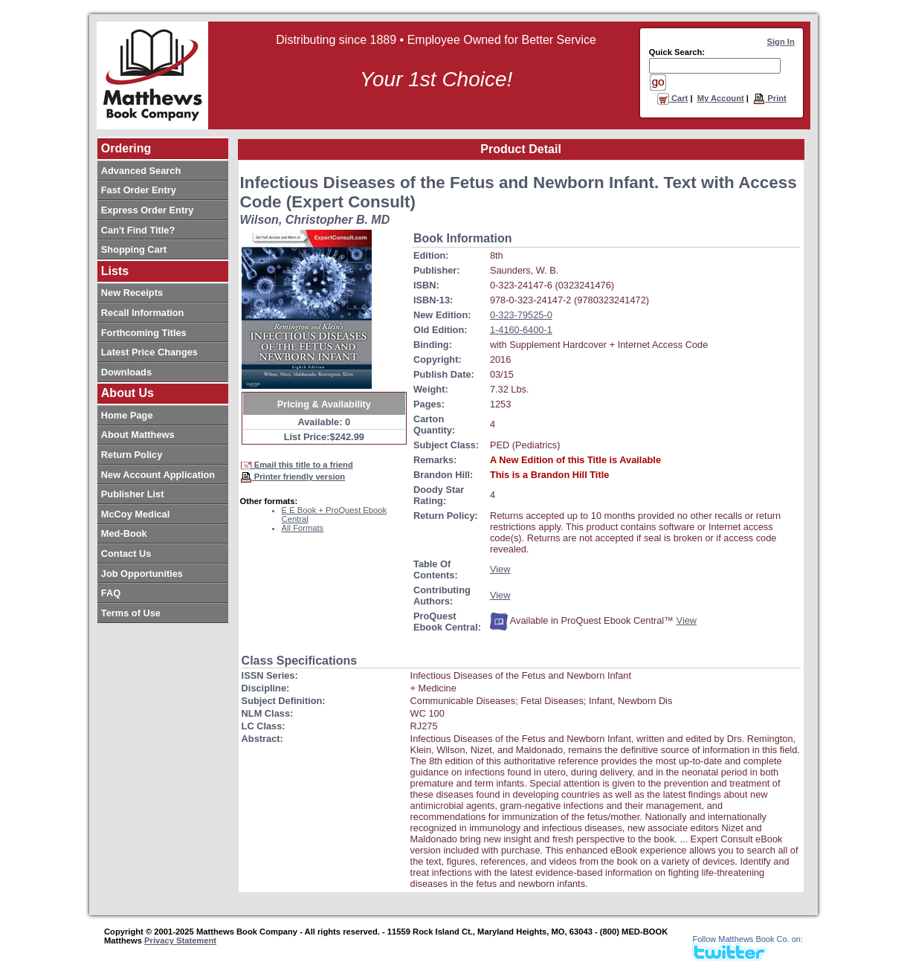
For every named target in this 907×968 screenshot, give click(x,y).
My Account (720, 98)
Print (770, 98)
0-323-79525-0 (521, 314)
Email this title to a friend (296, 464)
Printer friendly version (293, 476)
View (500, 569)
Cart (672, 98)
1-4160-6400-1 (521, 329)
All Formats (303, 527)
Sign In (781, 41)
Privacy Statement (180, 940)
